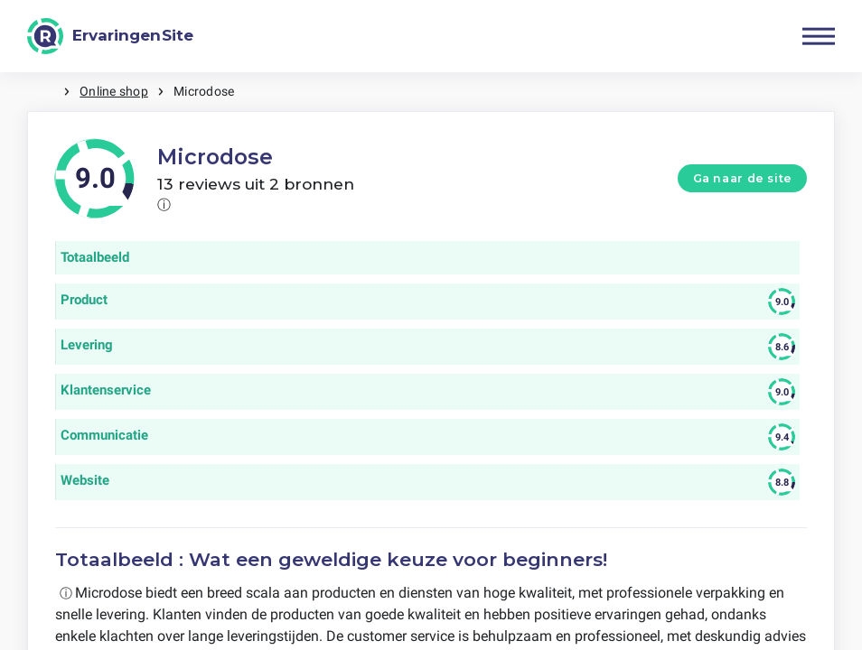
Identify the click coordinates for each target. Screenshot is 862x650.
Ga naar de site (742, 178)
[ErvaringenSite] (110, 36)
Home (45, 91)
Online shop (114, 91)
